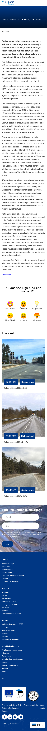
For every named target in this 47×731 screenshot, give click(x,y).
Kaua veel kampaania (10, 639)
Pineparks (14, 723)
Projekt (5, 560)
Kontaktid (5, 592)
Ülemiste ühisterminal (10, 582)
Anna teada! (42, 706)
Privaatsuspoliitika (31, 705)
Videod (5, 636)
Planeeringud (7, 569)
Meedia (5, 620)
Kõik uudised (27, 436)
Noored (5, 611)
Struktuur (5, 608)
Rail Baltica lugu (8, 563)
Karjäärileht (6, 598)
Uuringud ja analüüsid (10, 604)
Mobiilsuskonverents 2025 (12, 624)
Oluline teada (27, 382)
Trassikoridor (7, 573)
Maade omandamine (10, 665)
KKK (3, 678)
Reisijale (5, 668)
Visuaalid (5, 633)
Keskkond (6, 566)
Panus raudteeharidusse (11, 614)
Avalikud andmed (9, 601)
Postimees (6, 274)
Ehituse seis (6, 656)
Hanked (5, 595)
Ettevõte (5, 588)
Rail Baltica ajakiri (8, 630)
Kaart (4, 671)
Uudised (5, 627)
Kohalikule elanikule (10, 646)
